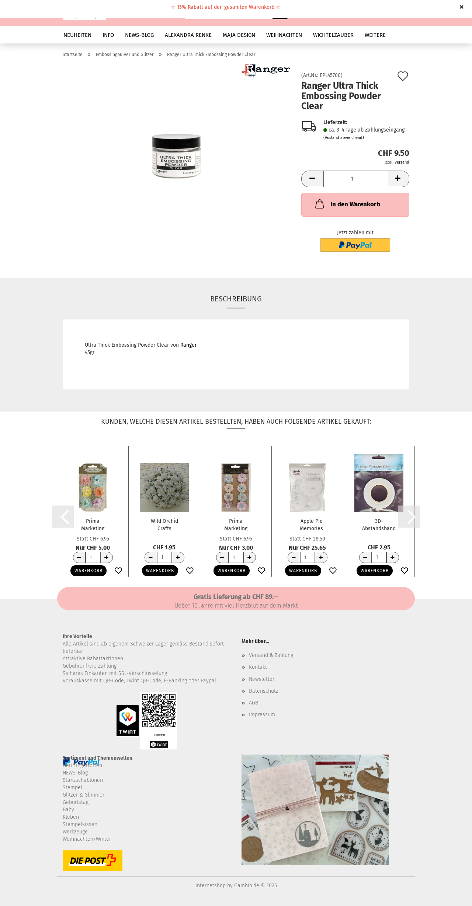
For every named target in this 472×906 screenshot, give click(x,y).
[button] (312, 179)
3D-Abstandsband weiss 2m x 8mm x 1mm (379, 524)
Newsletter (261, 679)
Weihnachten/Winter (87, 839)
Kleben (71, 817)
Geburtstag (75, 802)
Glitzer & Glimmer (83, 795)
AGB (253, 703)
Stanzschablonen (83, 780)
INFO (108, 35)
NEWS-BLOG (139, 35)
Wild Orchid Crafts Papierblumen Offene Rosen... (164, 524)
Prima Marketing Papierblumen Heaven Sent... (236, 524)
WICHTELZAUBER (333, 35)
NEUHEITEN (77, 35)
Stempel (72, 787)
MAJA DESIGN (239, 35)
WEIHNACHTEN (284, 35)
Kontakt (258, 667)
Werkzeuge (75, 832)
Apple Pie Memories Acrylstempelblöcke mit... (311, 524)
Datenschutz (263, 691)
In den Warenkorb (347, 204)
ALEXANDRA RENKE (188, 35)
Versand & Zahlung (271, 655)
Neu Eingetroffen (82, 765)
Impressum (262, 714)
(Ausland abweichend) (343, 137)
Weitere (375, 35)
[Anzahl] (355, 179)
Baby (68, 810)
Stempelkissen (80, 824)
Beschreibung (236, 298)
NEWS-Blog (75, 773)
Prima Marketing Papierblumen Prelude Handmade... (93, 524)
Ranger (188, 345)
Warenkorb (88, 570)
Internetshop (210, 885)
